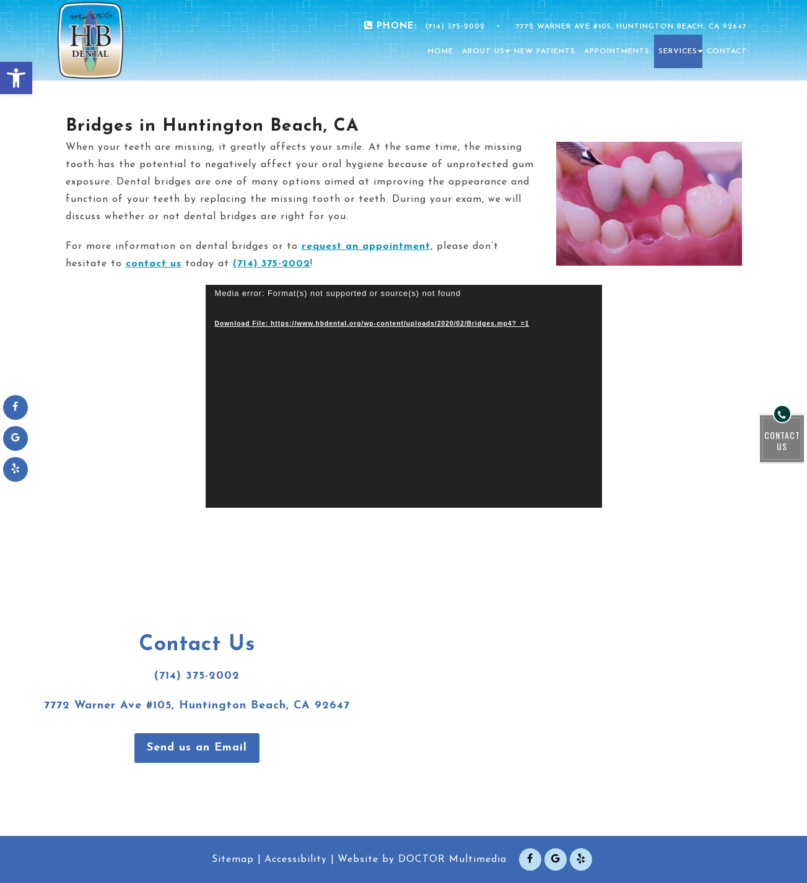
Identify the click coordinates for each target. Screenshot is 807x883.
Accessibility (295, 859)
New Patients (544, 51)
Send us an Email (197, 748)
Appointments (617, 51)
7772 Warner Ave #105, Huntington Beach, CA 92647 (631, 26)
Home (440, 51)
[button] (16, 78)
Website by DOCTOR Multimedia (422, 859)
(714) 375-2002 (455, 26)
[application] (404, 396)
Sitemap (233, 859)
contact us (153, 264)
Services (677, 51)
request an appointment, (367, 246)
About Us (483, 51)
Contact (727, 51)
